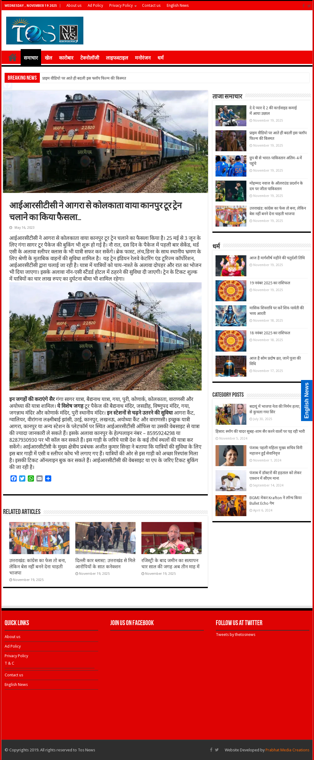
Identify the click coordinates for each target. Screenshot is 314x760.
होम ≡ (13, 57)
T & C (9, 663)
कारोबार (66, 58)
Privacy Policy (121, 5)
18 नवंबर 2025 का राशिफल (269, 333)
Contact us (151, 5)
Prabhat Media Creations (287, 750)
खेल (48, 58)
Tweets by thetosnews (235, 634)
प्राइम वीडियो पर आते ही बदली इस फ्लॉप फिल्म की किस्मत (84, 78)
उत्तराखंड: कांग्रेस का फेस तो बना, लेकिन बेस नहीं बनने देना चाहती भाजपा (37, 567)
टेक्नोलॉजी (89, 58)
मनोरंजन (143, 58)
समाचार (31, 58)
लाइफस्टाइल (117, 58)
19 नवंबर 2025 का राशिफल (269, 283)
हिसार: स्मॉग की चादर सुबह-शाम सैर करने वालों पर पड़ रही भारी (260, 431)
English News (178, 5)
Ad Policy (95, 5)
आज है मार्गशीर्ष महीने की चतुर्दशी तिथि (277, 258)
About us (74, 5)
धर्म (160, 58)
